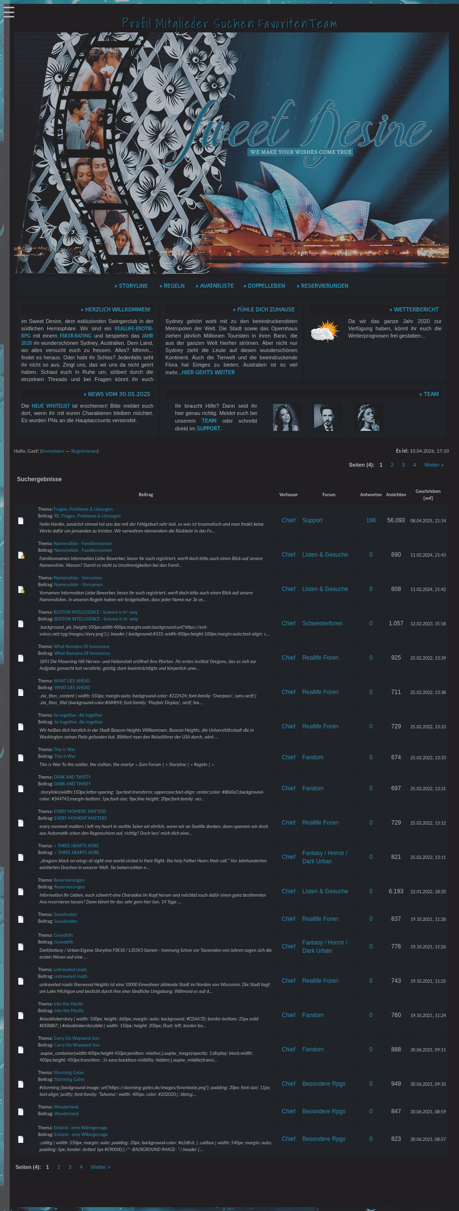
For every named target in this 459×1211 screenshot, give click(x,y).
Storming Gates (69, 1072)
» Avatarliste (215, 285)
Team (208, 420)
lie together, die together (78, 715)
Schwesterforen (322, 623)
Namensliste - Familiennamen (83, 543)
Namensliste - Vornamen (78, 578)
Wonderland (66, 1107)
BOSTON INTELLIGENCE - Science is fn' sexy (96, 612)
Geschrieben (428, 491)
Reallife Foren (320, 657)
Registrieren (84, 451)
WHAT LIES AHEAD (72, 681)
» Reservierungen (322, 285)
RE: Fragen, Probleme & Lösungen (88, 516)
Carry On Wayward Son (77, 1038)
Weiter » (434, 465)
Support (208, 428)
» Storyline (131, 285)
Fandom (313, 757)
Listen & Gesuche (325, 554)
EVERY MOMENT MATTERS (80, 811)
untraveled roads (70, 969)
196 (371, 520)
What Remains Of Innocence (82, 646)
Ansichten (396, 494)
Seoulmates (65, 914)
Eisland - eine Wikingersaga (80, 1127)
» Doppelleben (264, 285)
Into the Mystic (69, 1004)
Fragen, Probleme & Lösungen (83, 509)
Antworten (371, 494)
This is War (64, 749)
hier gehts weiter (208, 372)
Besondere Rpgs (323, 1083)
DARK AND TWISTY (72, 777)
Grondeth (63, 935)
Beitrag (146, 494)
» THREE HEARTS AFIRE (76, 845)
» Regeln (172, 285)
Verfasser (288, 494)
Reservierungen (69, 880)
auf (428, 498)
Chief (288, 520)
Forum (329, 494)
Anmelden (53, 451)
